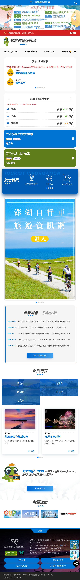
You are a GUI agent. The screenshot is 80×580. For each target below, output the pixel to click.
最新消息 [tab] (30, 313)
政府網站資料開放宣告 (58, 566)
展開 (40, 531)
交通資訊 (63, 545)
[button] (37, 28)
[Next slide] (70, 98)
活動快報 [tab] (49, 313)
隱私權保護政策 (22, 566)
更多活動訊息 (39, 355)
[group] (12, 514)
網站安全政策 (58, 560)
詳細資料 (31, 451)
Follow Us (38, 488)
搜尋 (75, 2)
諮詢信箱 (22, 560)
